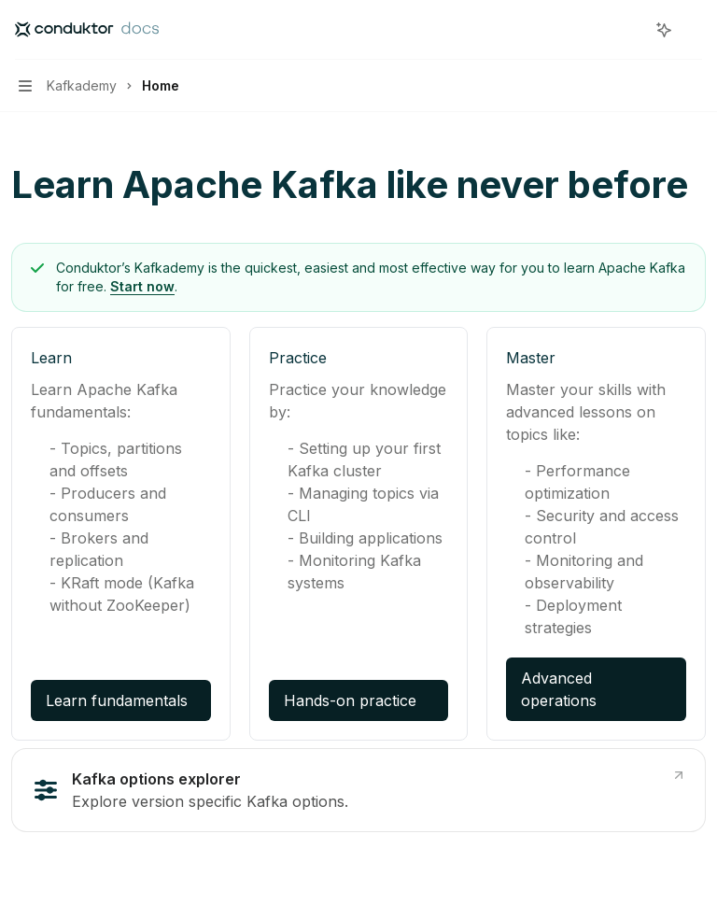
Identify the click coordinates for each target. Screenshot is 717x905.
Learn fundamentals (117, 700)
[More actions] (692, 30)
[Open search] (629, 30)
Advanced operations (559, 689)
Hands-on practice (350, 700)
